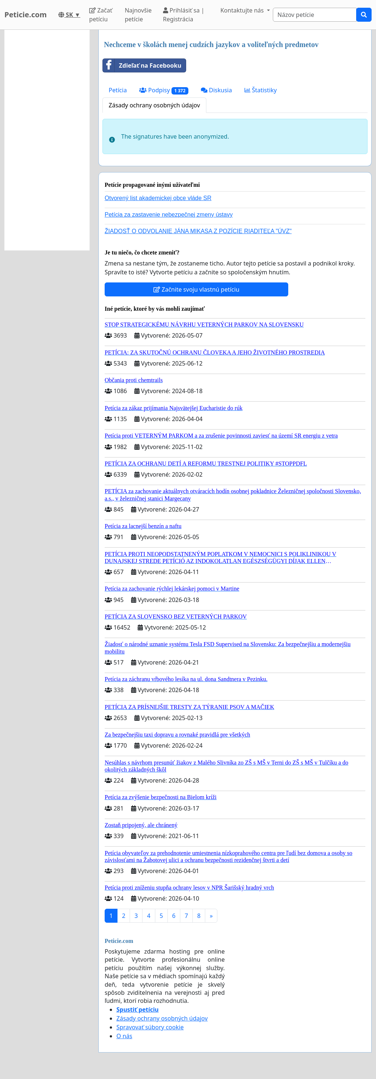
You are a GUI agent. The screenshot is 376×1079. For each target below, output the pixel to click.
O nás (124, 1036)
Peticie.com (25, 14)
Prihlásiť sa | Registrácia (184, 14)
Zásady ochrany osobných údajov (154, 105)
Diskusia (216, 90)
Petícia (118, 90)
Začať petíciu (100, 14)
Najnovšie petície (138, 14)
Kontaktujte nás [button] (242, 10)
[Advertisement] (47, 140)
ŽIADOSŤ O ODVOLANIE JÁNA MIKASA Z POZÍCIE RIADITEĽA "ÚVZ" (198, 231)
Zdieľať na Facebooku (142, 65)
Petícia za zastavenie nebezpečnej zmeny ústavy (169, 214)
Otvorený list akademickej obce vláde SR (158, 198)
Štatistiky (261, 90)
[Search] (315, 15)
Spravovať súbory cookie (150, 1027)
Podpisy (163, 90)
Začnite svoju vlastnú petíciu (196, 289)
